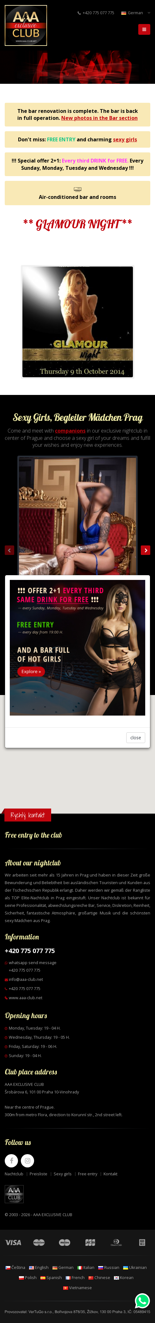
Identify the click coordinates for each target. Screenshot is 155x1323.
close (135, 738)
